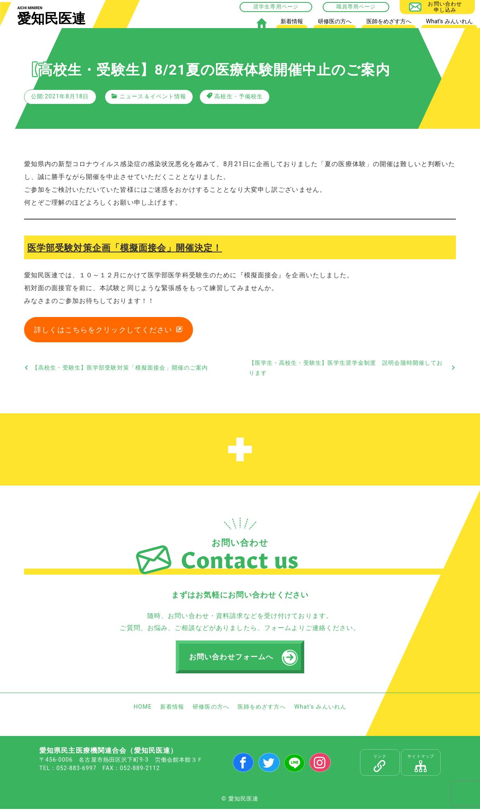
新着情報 (292, 21)
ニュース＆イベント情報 (153, 96)
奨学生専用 (267, 7)
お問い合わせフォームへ (232, 658)
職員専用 (347, 7)
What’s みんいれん (449, 21)
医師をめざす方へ (388, 21)
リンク (380, 765)
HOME (261, 23)
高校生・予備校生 (238, 96)
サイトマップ (421, 765)
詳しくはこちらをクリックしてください (104, 330)
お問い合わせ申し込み (445, 6)
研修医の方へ (335, 21)
